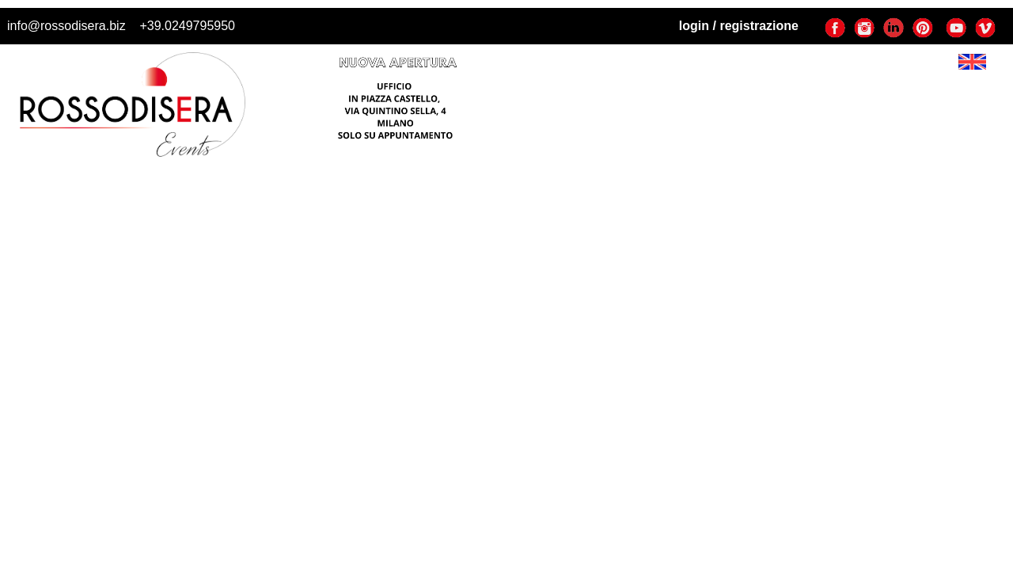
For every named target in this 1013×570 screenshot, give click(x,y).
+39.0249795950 (187, 25)
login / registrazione (739, 25)
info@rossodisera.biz (66, 25)
